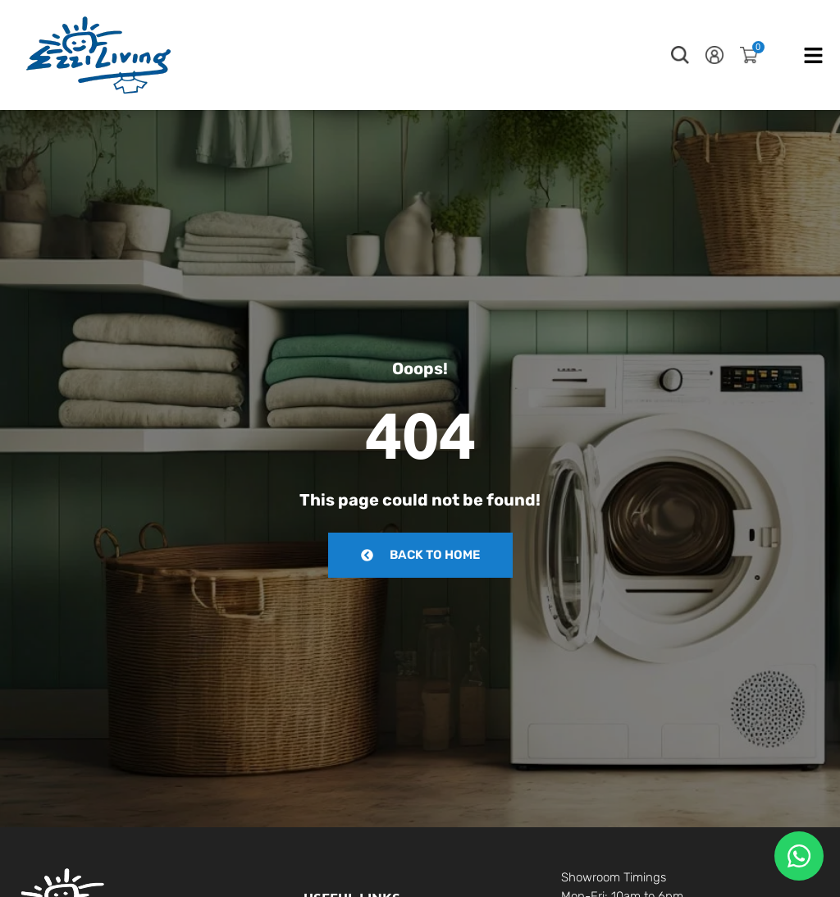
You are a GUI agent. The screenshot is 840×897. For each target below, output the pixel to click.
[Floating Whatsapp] (799, 856)
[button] (680, 55)
